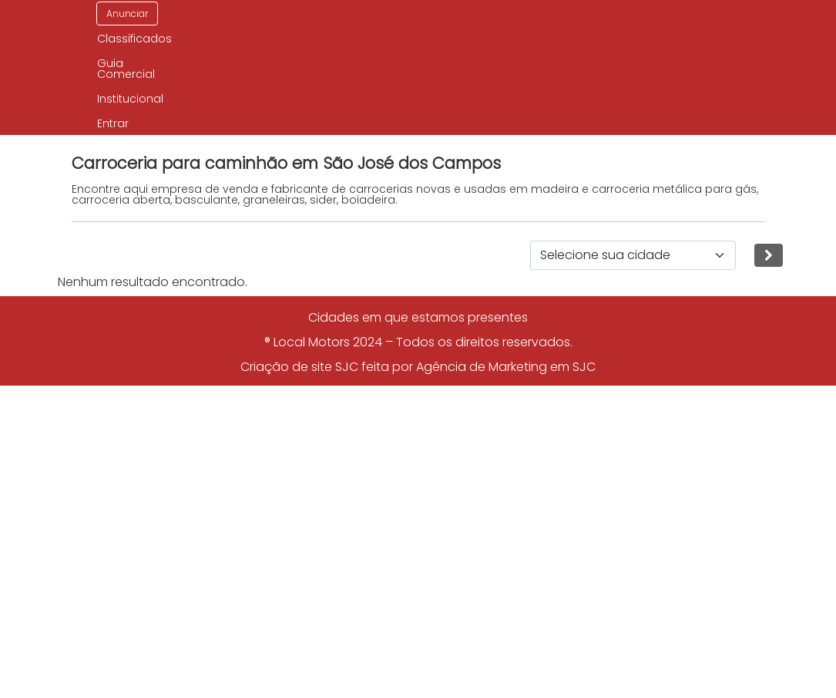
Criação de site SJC (299, 367)
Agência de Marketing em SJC (506, 367)
